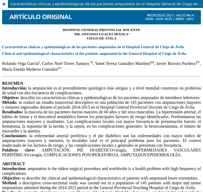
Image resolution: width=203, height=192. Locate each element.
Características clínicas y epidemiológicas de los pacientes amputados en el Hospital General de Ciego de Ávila (107, 3)
